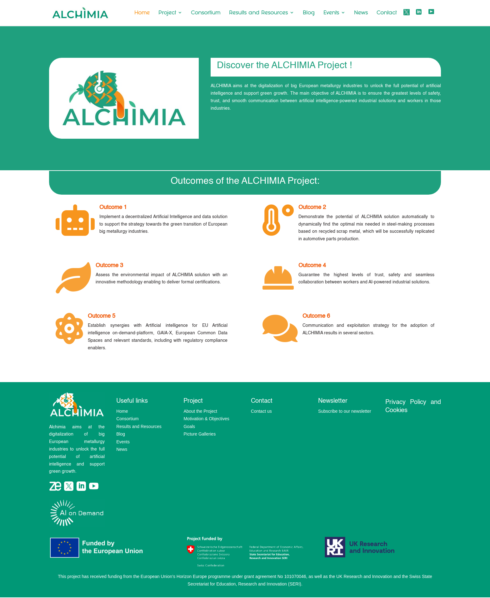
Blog (309, 13)
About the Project (200, 411)
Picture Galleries (199, 433)
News (361, 13)
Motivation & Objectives (206, 418)
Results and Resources (258, 13)
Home (142, 13)
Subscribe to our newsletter (344, 411)
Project (167, 13)
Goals (189, 426)
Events (331, 13)
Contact (387, 13)
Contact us (261, 411)
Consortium (205, 13)
